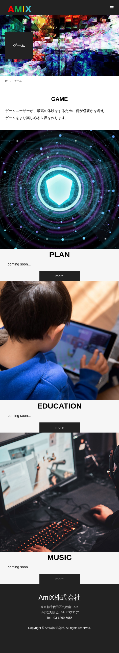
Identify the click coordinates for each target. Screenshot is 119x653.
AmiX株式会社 (59, 597)
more (60, 276)
